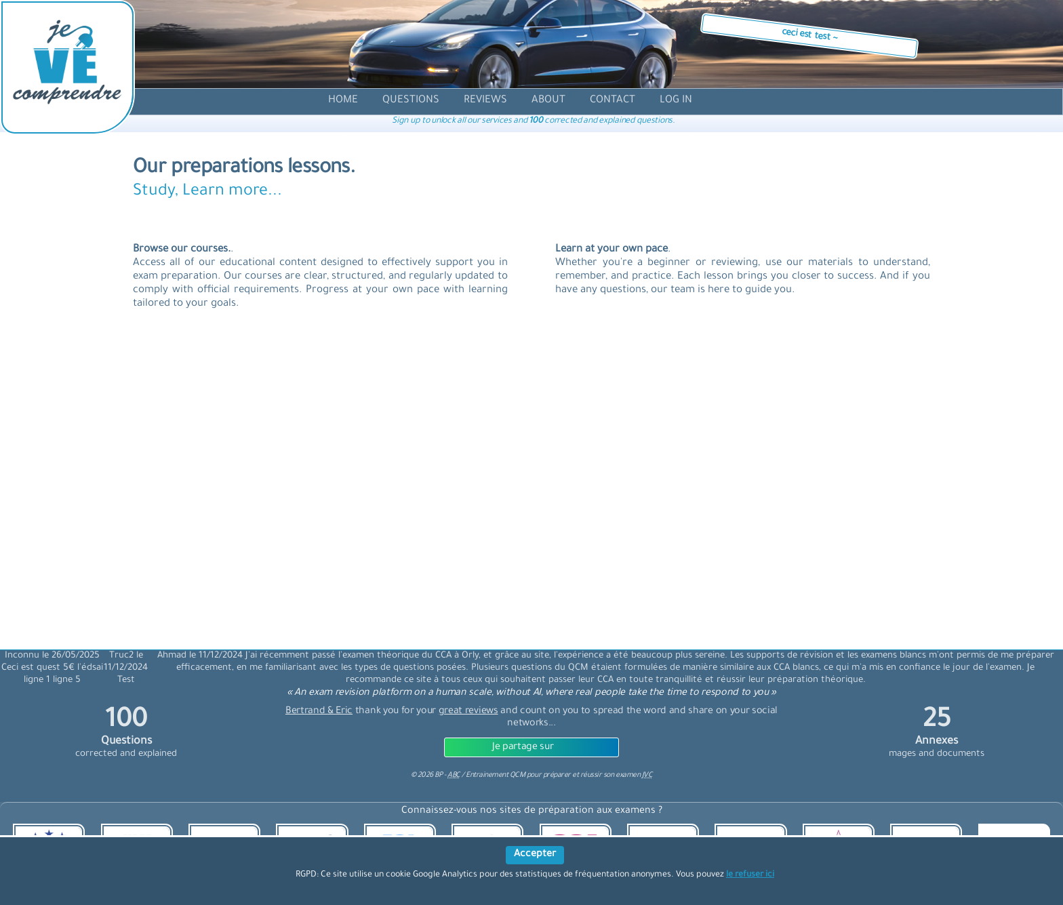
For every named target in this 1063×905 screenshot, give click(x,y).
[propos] (548, 101)
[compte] (675, 101)
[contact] (612, 101)
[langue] (725, 103)
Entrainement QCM (496, 775)
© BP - (435, 775)
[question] (411, 101)
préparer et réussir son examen (598, 775)
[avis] (485, 101)
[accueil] (343, 101)
